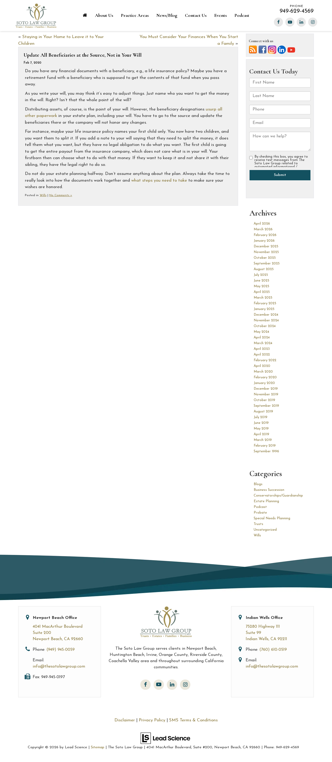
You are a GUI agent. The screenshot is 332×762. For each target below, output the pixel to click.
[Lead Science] (165, 738)
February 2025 (265, 303)
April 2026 (262, 223)
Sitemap (97, 747)
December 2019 (266, 388)
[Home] (85, 16)
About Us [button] (104, 15)
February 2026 (265, 235)
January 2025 (264, 309)
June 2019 (261, 423)
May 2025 (261, 286)
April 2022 (262, 354)
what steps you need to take (159, 180)
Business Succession (269, 490)
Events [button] (220, 15)
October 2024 (265, 326)
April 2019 (261, 434)
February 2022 (265, 360)
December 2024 (266, 314)
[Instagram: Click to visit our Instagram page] (313, 21)
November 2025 (266, 252)
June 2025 (261, 280)
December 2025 (266, 246)
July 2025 (261, 275)
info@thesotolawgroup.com (59, 666)
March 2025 (263, 297)
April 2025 (262, 292)
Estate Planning (266, 501)
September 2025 (267, 263)
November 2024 (266, 320)
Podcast (260, 507)
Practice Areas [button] (135, 15)
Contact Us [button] (195, 15)
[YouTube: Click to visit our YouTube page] (290, 21)
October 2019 (264, 400)
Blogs (258, 484)
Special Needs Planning (272, 518)
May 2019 (261, 428)
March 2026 (263, 229)
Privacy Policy (152, 720)
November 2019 (266, 394)
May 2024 (261, 332)
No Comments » (60, 195)
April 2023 (262, 349)
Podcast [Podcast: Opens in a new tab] (241, 15)
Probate (260, 512)
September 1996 (266, 451)
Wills (43, 195)
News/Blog (166, 15)
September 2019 (266, 406)
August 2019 (263, 411)
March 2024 (263, 343)
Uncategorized (265, 529)
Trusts (258, 524)
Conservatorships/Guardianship (278, 495)
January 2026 (264, 240)
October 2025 (265, 258)
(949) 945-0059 (60, 650)
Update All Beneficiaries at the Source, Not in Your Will (83, 55)
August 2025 (264, 269)
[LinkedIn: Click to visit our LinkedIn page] (301, 21)
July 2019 (260, 417)
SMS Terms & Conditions (193, 720)
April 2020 (262, 366)
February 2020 (265, 377)
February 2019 (265, 445)
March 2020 (263, 371)
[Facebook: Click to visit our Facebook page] (278, 21)
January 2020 (264, 383)
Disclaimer (124, 720)
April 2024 (262, 337)
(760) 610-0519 (273, 650)
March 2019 (263, 440)
